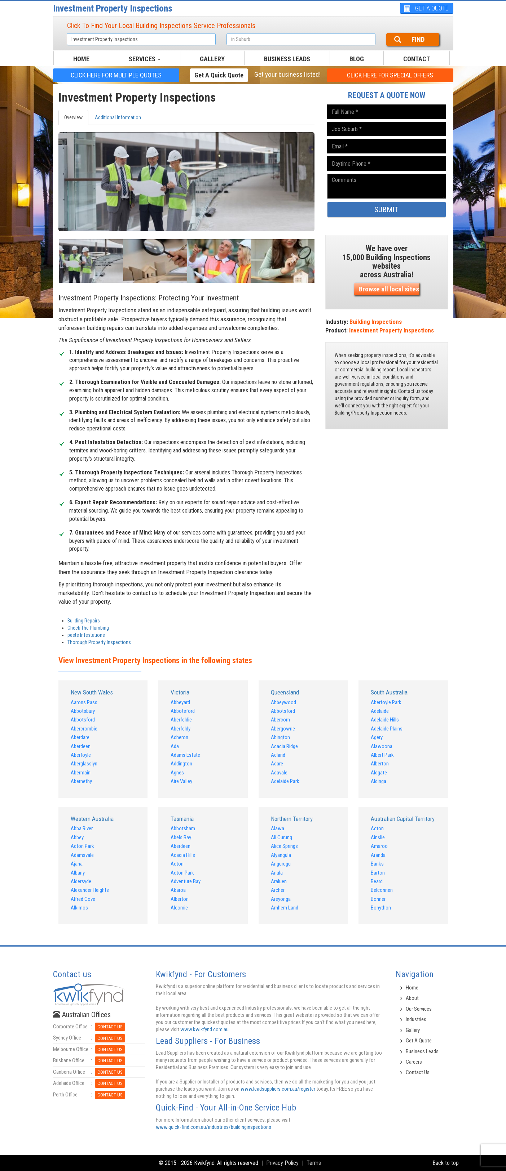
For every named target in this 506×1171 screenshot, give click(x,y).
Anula (277, 873)
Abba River (82, 828)
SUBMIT (386, 209)
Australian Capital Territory (403, 818)
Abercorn (280, 719)
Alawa (277, 828)
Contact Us (418, 1072)
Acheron (179, 737)
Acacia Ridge (284, 746)
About (412, 998)
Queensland (285, 692)
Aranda (378, 855)
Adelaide (380, 711)
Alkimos (79, 907)
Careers (414, 1062)
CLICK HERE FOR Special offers (390, 75)
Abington (280, 737)
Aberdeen (81, 746)
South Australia (389, 692)
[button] (77, 255)
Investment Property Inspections (112, 8)
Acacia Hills (183, 855)
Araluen (279, 881)
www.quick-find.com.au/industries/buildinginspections (213, 1127)
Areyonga (281, 899)
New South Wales (92, 692)
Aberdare (80, 737)
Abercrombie (84, 728)
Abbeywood (283, 702)
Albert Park (382, 755)
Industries (416, 1019)
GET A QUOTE (426, 8)
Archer (278, 890)
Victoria (180, 692)
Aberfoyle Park (386, 702)
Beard (377, 881)
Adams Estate (185, 755)
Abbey (77, 837)
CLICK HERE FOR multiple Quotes (116, 75)
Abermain (81, 772)
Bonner (378, 899)
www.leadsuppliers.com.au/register (278, 1089)
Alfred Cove (83, 899)
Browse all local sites (388, 289)
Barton (378, 873)
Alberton (380, 763)
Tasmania (182, 818)
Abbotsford (83, 719)
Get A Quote (419, 1040)
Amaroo (379, 846)
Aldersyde (81, 881)
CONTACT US (110, 1026)
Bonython (381, 907)
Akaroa (178, 890)
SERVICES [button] (144, 59)
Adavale (279, 772)
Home (412, 987)
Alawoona (381, 746)
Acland (278, 755)
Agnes (177, 772)
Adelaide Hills (385, 719)
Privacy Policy (282, 1162)
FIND (409, 39)
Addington (181, 763)
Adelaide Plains (386, 728)
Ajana (77, 864)
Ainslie (378, 837)
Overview (73, 117)
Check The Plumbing (88, 628)
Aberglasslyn (84, 763)
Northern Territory (292, 818)
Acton (177, 864)
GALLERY (212, 59)
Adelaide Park (285, 781)
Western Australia (92, 818)
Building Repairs (83, 621)
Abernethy (81, 781)
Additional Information (118, 117)
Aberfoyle (81, 755)
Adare (277, 763)
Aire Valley (181, 781)
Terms (314, 1162)
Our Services (419, 1009)
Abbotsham (183, 828)
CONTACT (416, 59)
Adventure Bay (186, 881)
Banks (377, 864)
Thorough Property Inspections (99, 642)
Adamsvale (82, 855)
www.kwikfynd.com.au (204, 1029)
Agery (377, 737)
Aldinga (378, 781)
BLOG (356, 59)
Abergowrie (283, 728)
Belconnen (382, 890)
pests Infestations (86, 635)
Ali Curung (281, 837)
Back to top (445, 1162)
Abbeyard (180, 702)
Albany (78, 873)
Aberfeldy (180, 728)
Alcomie (179, 907)
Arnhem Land (284, 907)
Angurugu (281, 864)
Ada (175, 746)
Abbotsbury (83, 711)
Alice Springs (284, 846)
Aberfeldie (181, 719)
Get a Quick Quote (218, 75)
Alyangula (281, 855)
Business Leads (287, 59)
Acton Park (82, 846)
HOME (81, 59)
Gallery (413, 1030)
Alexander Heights (90, 890)
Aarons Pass (84, 702)
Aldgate (379, 772)
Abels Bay (181, 837)
